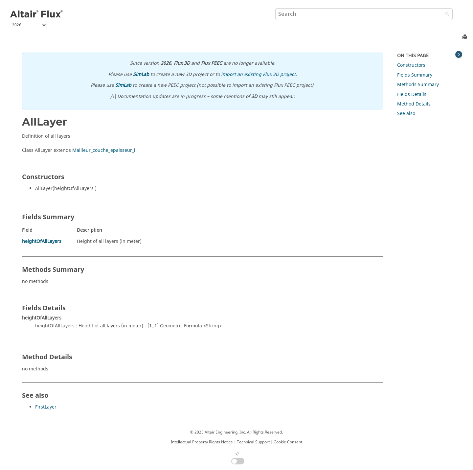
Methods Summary (418, 84)
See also (406, 113)
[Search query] (364, 14)
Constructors (411, 65)
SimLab (141, 74)
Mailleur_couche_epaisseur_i (103, 150)
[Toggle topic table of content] (458, 54)
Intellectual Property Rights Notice (202, 442)
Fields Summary (414, 75)
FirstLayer (45, 407)
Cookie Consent (288, 442)
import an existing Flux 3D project (258, 74)
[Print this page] (465, 37)
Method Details (414, 104)
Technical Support (253, 442)
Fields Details (411, 94)
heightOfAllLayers (41, 241)
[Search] (446, 14)
